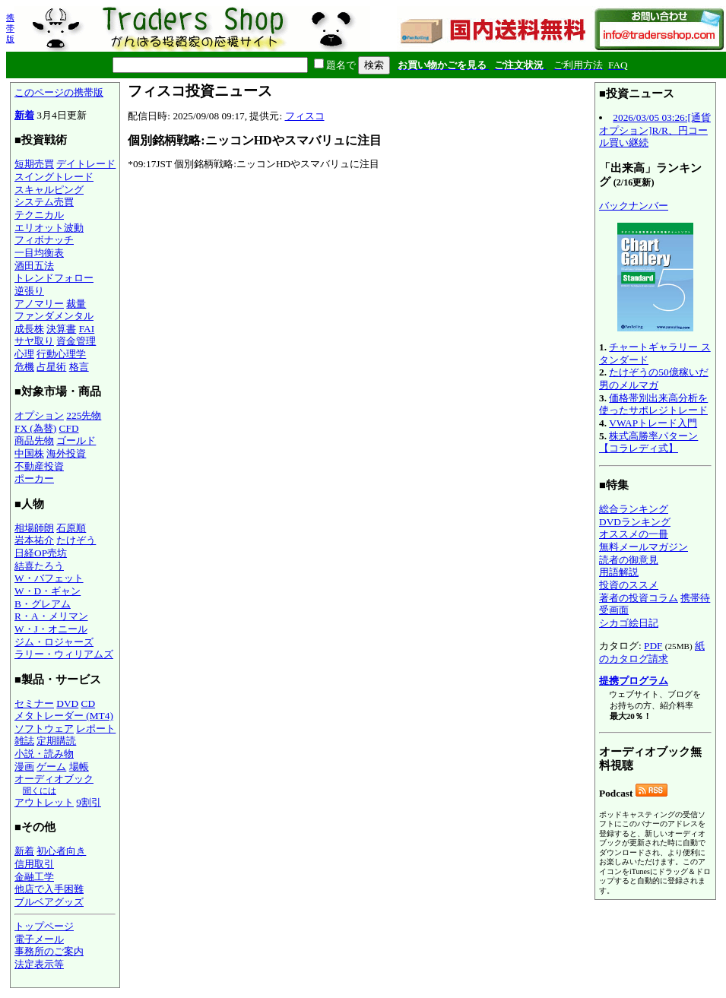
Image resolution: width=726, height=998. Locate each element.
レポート (96, 728)
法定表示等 (39, 964)
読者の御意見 (628, 560)
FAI (87, 328)
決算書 (61, 328)
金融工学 (34, 876)
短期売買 (34, 164)
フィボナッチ (44, 240)
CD (88, 703)
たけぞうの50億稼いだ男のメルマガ (654, 378)
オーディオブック (54, 778)
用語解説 (619, 572)
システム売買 (44, 202)
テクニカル (39, 214)
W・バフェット (49, 578)
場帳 (79, 766)
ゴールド (76, 440)
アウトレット (44, 802)
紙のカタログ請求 (652, 652)
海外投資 (66, 453)
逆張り (29, 290)
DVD (67, 703)
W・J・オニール (50, 629)
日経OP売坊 (40, 553)
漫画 (24, 766)
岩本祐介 (34, 540)
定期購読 (56, 740)
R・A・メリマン (51, 616)
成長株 (29, 328)
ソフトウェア (44, 728)
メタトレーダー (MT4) (63, 715)
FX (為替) (35, 428)
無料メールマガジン (643, 547)
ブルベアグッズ (49, 902)
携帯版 (10, 28)
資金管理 (76, 341)
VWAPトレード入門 (653, 423)
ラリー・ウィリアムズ (63, 654)
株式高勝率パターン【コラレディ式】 (648, 442)
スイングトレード (54, 176)
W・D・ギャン (47, 591)
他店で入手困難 (49, 889)
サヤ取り (34, 341)
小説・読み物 (44, 753)
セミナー (34, 703)
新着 (24, 115)
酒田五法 (34, 265)
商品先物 (34, 440)
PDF (653, 645)
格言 (79, 366)
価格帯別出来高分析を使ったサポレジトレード (653, 404)
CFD (69, 428)
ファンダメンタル (54, 316)
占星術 (51, 366)
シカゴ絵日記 (628, 623)
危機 (24, 366)
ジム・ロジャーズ (54, 642)
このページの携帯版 (58, 92)
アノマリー (39, 303)
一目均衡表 (39, 252)
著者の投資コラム (638, 598)
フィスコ (305, 116)
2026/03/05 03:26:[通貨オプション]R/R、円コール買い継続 (655, 130)
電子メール (39, 939)
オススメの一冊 (633, 534)
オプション (39, 415)
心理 (24, 354)
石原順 (71, 528)
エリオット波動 (49, 227)
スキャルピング (49, 189)
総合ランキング (633, 509)
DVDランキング (635, 522)
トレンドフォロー (54, 278)
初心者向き (61, 851)
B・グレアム (42, 604)
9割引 (88, 802)
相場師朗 (34, 528)
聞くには (39, 790)
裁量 (76, 303)
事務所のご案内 (49, 951)
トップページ (44, 926)
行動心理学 (61, 354)
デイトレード (86, 164)
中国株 (29, 453)
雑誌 (24, 740)
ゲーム (51, 766)
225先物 (83, 415)
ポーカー (34, 478)
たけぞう (76, 540)
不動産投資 (39, 466)
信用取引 (34, 864)
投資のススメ (628, 585)
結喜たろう (39, 566)
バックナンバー (633, 205)
